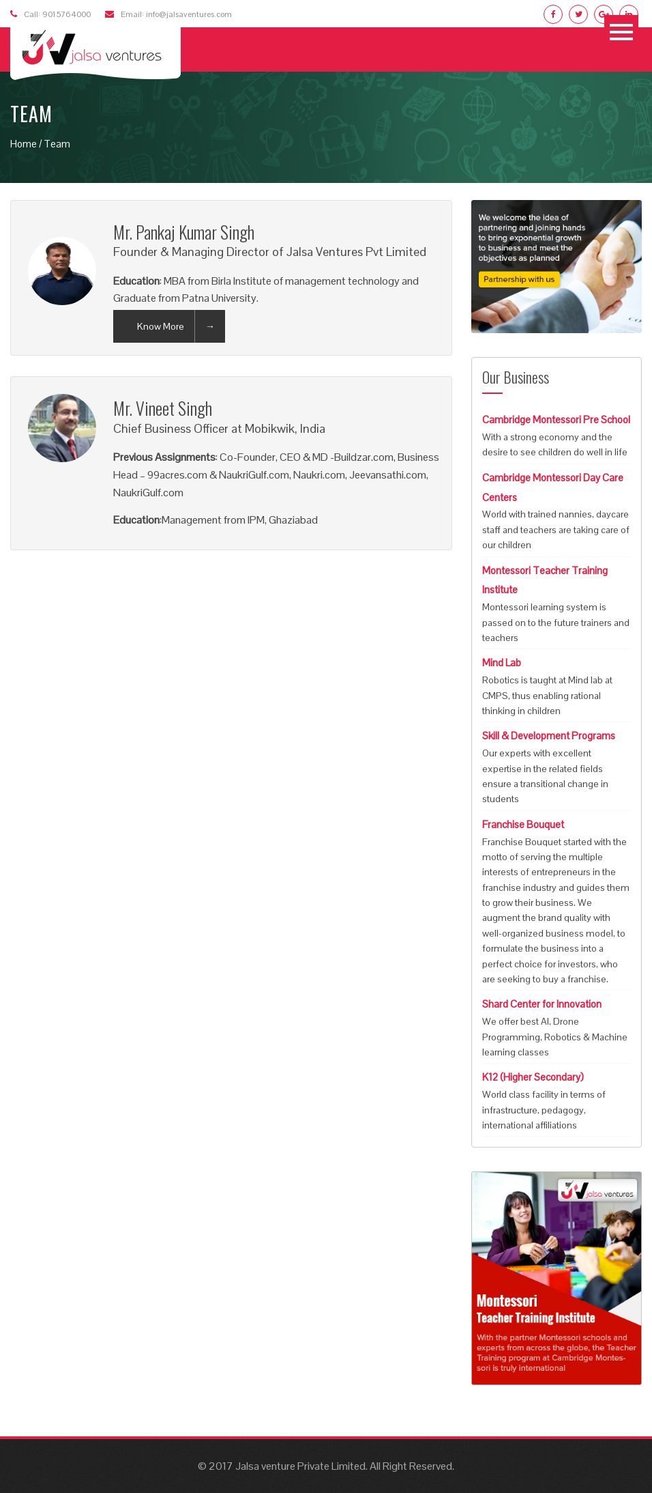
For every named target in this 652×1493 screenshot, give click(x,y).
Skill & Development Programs (548, 735)
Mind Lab (501, 662)
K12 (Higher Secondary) (533, 1076)
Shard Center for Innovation (542, 1003)
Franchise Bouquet (523, 824)
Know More (160, 326)
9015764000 (66, 14)
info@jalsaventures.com (189, 14)
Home (23, 143)
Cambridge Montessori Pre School (556, 419)
